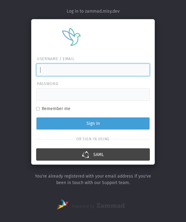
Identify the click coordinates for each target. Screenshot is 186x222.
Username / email (55, 58)
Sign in (93, 123)
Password (47, 83)
